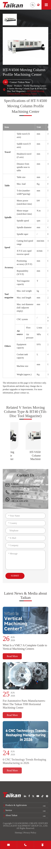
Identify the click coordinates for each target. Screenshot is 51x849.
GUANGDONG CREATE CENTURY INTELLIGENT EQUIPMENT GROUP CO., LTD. (25, 824)
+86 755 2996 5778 (19, 494)
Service (8, 810)
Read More (12, 658)
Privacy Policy (29, 832)
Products (18, 86)
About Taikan (11, 815)
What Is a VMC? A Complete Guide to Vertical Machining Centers (25, 649)
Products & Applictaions (16, 805)
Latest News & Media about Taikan (25, 597)
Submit (15, 576)
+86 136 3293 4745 (19, 501)
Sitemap (18, 832)
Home (9, 86)
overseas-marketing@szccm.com (25, 486)
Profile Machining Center (35, 86)
